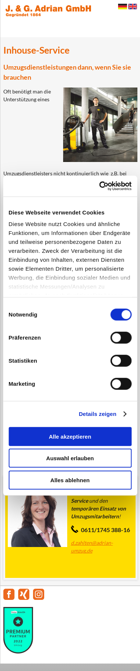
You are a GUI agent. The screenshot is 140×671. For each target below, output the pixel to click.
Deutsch (122, 6)
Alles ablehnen (70, 480)
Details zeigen (97, 414)
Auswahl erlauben (70, 458)
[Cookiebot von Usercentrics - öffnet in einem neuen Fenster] (99, 186)
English (132, 6)
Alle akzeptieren (70, 436)
